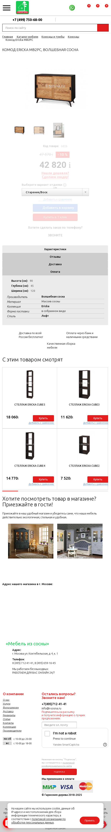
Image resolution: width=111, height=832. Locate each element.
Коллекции (9, 726)
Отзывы (55, 256)
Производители (12, 730)
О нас (6, 699)
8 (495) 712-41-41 (22, 663)
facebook (16, 752)
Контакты (8, 723)
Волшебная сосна (53, 296)
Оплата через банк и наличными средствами (82, 335)
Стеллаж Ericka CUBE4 (29, 465)
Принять (90, 820)
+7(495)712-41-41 (54, 704)
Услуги (6, 703)
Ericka (45, 306)
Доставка (55, 264)
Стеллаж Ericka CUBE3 (84, 404)
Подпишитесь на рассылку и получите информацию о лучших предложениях (63, 715)
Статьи (6, 719)
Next (100, 89)
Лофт (45, 315)
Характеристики (55, 249)
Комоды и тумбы (53, 36)
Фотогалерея (11, 707)
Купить (43, 418)
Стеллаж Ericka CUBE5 (29, 404)
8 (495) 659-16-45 (45, 663)
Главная (7, 36)
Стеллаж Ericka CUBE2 (84, 465)
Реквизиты (9, 715)
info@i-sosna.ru (51, 708)
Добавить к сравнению (41, 422)
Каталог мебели (27, 36)
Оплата (55, 271)
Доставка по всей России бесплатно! (31, 335)
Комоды (73, 36)
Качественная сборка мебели (61, 345)
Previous (10, 89)
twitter (26, 752)
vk (7, 752)
